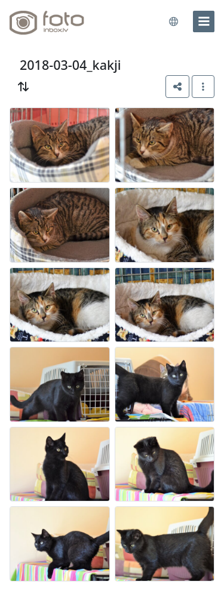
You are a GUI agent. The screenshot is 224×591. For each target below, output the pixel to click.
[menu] (203, 21)
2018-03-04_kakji (70, 64)
